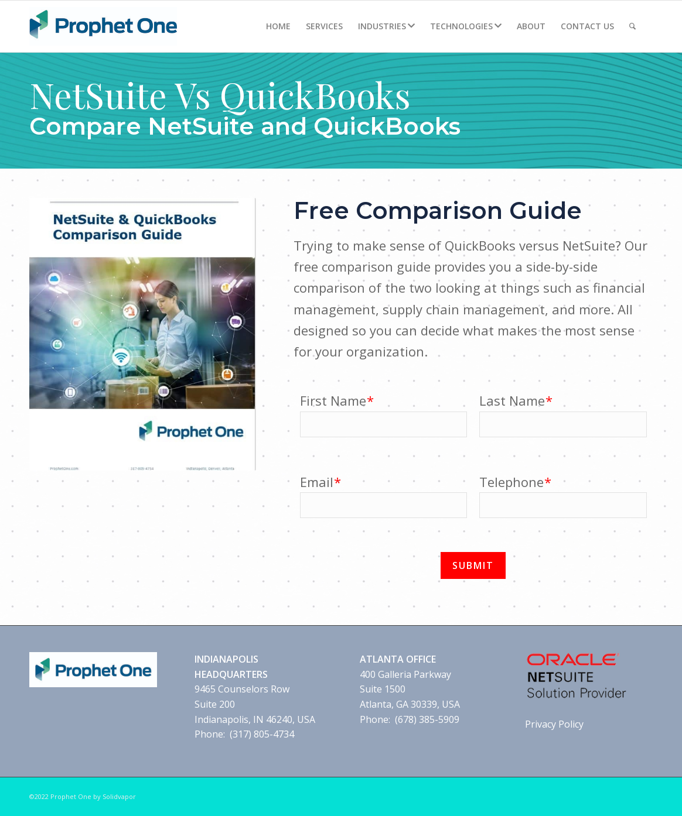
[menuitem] (278, 26)
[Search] (632, 26)
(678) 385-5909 (427, 719)
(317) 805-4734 (262, 734)
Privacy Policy (554, 724)
